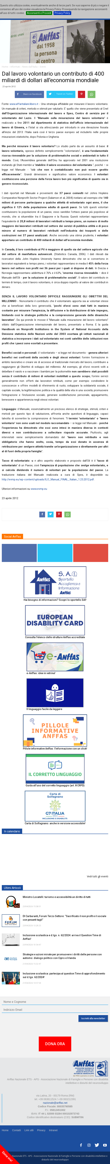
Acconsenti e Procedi (39, 13)
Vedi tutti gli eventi (97, 876)
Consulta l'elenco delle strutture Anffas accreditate (55, 637)
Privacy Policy (62, 13)
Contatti (16, 1130)
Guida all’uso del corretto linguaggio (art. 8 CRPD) (55, 785)
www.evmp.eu (39, 488)
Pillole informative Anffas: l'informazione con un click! (55, 748)
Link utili (29, 1130)
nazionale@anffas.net (55, 1102)
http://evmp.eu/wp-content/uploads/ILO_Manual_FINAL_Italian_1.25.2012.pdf (48, 479)
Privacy (41, 1130)
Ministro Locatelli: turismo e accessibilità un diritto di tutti (57, 897)
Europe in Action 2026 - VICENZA (43, 858)
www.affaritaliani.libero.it (24, 104)
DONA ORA (55, 1044)
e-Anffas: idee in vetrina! (41, 673)
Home (5, 1130)
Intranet (53, 1130)
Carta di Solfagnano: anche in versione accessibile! (55, 823)
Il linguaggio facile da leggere (44, 709)
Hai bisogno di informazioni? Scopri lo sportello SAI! (55, 599)
